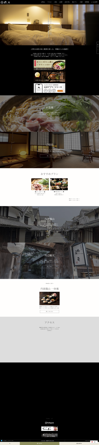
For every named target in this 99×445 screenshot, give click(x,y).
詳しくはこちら (49, 311)
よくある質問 (94, 2)
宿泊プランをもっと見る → (74, 198)
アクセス (49, 2)
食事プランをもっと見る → (74, 200)
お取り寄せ (67, 2)
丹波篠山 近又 (49, 418)
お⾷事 (60, 2)
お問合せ (43, 2)
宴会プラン (74, 2)
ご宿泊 (55, 2)
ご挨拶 (81, 2)
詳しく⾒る (49, 119)
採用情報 (87, 2)
